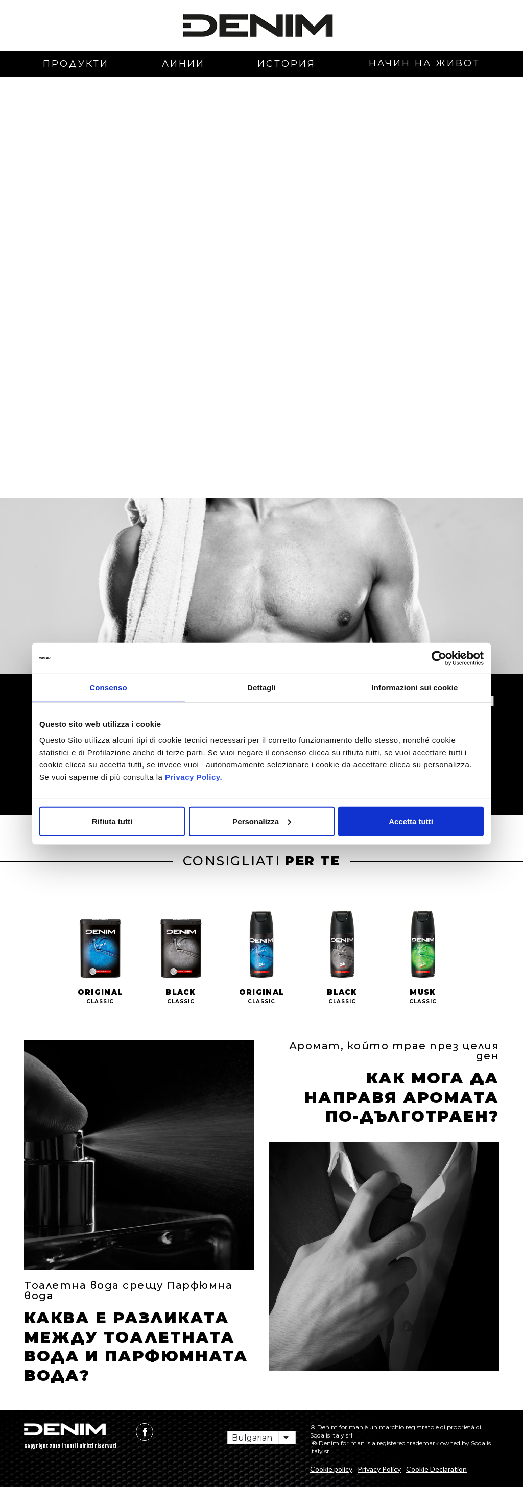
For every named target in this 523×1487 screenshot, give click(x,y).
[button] (54, 194)
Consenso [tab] (108, 687)
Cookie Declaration (436, 1469)
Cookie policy (331, 1469)
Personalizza (261, 820)
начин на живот (424, 63)
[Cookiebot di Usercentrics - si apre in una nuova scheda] (439, 658)
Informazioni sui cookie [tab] (415, 687)
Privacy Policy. (192, 776)
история (286, 63)
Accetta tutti (411, 820)
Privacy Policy (379, 1469)
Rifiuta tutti (112, 820)
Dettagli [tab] (261, 687)
